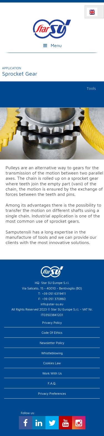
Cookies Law (52, 363)
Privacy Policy (52, 322)
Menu (52, 45)
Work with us (52, 373)
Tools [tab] (91, 88)
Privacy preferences (52, 393)
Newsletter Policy (52, 343)
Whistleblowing (52, 353)
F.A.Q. (52, 383)
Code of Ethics (52, 332)
